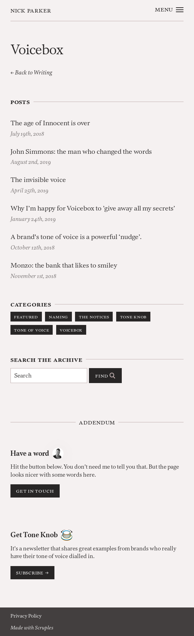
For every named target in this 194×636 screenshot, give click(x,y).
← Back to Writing (31, 72)
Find (105, 375)
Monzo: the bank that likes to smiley (63, 265)
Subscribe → (32, 572)
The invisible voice (38, 180)
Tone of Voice (31, 330)
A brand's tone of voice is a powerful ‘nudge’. (76, 237)
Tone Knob (133, 316)
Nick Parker (31, 10)
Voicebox (71, 330)
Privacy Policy (26, 616)
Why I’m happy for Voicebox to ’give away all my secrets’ (92, 208)
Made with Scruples (31, 627)
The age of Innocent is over (50, 123)
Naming (58, 316)
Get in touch (35, 490)
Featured (26, 316)
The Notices (94, 316)
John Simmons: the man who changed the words (81, 152)
